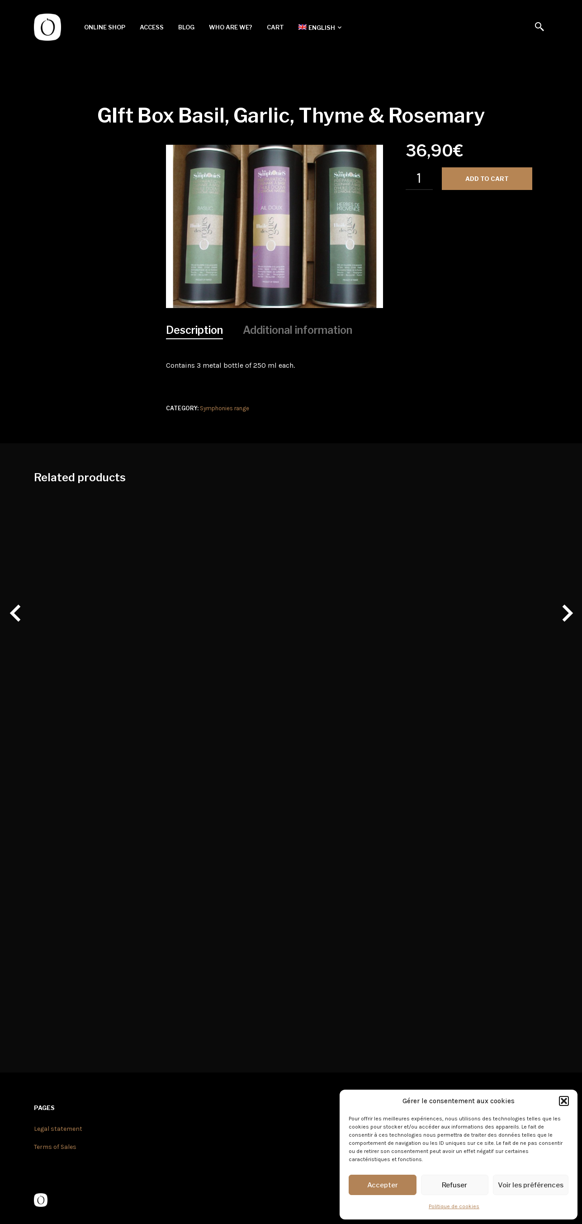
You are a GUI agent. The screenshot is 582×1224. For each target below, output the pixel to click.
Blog (186, 27)
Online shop (104, 27)
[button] (563, 1100)
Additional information (297, 330)
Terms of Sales (55, 1147)
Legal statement (58, 1129)
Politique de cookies (454, 1206)
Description (194, 330)
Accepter (382, 1185)
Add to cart (487, 178)
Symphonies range (224, 408)
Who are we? (230, 27)
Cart (275, 27)
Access (152, 27)
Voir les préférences (530, 1185)
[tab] (194, 331)
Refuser (454, 1185)
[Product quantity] (419, 178)
